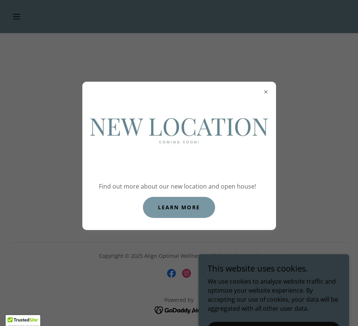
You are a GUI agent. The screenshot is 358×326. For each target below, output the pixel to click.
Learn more (179, 207)
